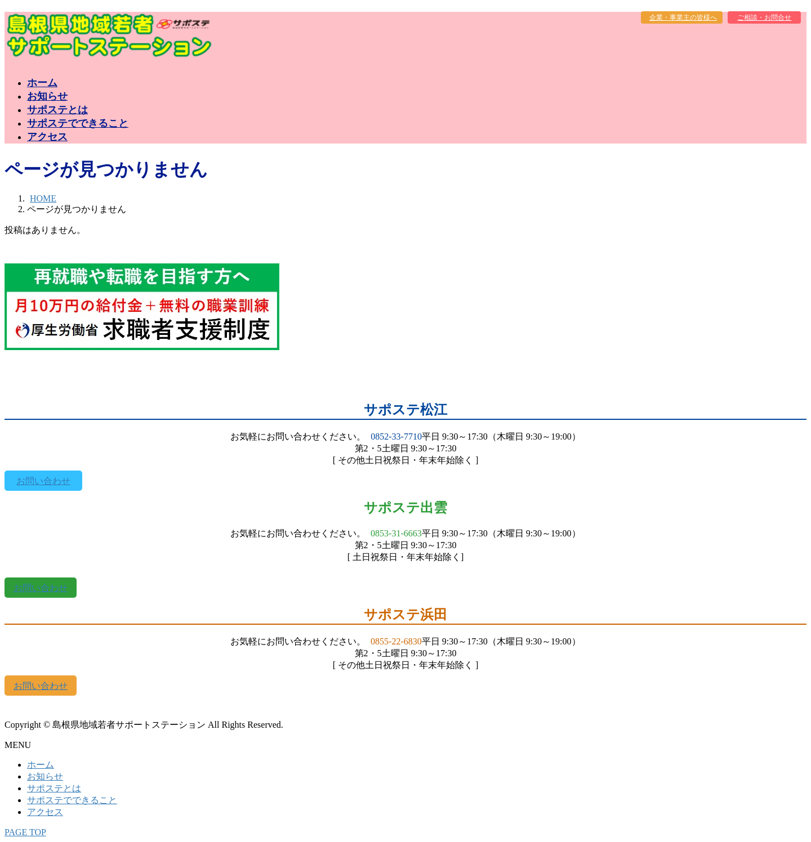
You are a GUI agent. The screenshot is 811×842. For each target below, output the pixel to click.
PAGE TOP (25, 832)
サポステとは (54, 788)
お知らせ (45, 776)
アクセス (45, 812)
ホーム (40, 764)
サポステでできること (72, 800)
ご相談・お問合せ (764, 17)
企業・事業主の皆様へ (683, 17)
